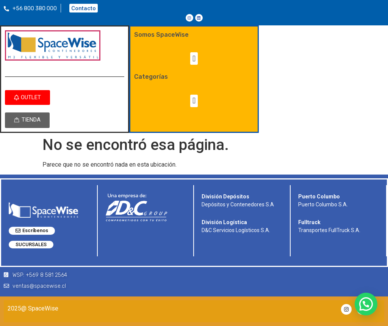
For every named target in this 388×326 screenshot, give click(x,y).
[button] (193, 58)
